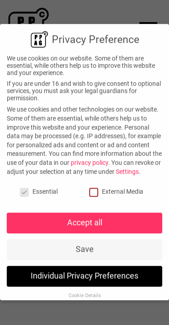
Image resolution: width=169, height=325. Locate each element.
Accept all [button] (84, 220)
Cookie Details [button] (85, 294)
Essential (39, 190)
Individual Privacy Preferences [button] (84, 274)
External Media (116, 190)
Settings (127, 169)
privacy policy (89, 160)
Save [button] (85, 247)
